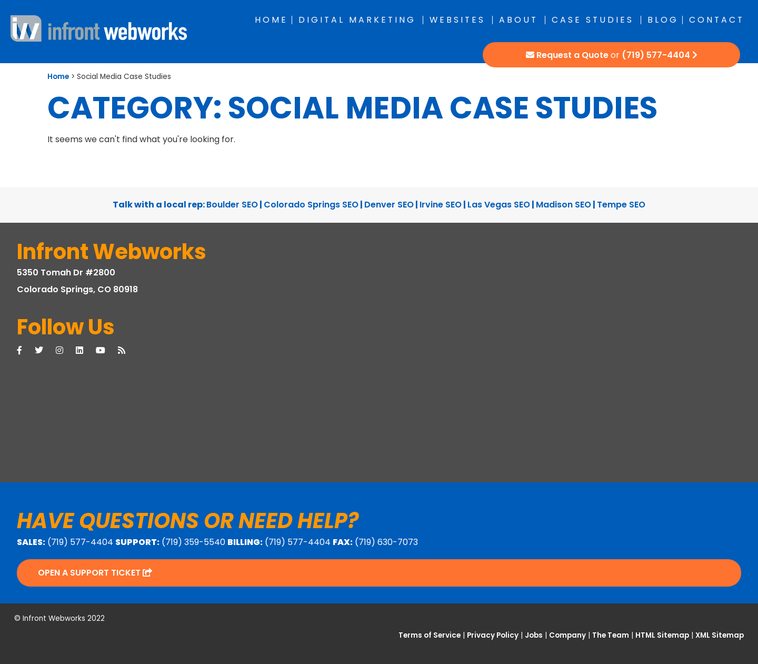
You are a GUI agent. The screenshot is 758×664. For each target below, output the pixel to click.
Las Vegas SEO (498, 205)
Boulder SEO (232, 205)
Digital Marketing (357, 20)
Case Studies (593, 20)
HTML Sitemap (662, 635)
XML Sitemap (719, 635)
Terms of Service (429, 635)
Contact (716, 20)
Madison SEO (563, 205)
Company (567, 635)
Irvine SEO (441, 205)
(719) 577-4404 (656, 55)
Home (271, 20)
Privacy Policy (492, 635)
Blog (663, 20)
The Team (610, 635)
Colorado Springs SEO (311, 205)
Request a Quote (572, 55)
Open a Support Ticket (95, 573)
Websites (457, 20)
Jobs (534, 635)
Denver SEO (389, 205)
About (518, 20)
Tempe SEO (621, 205)
